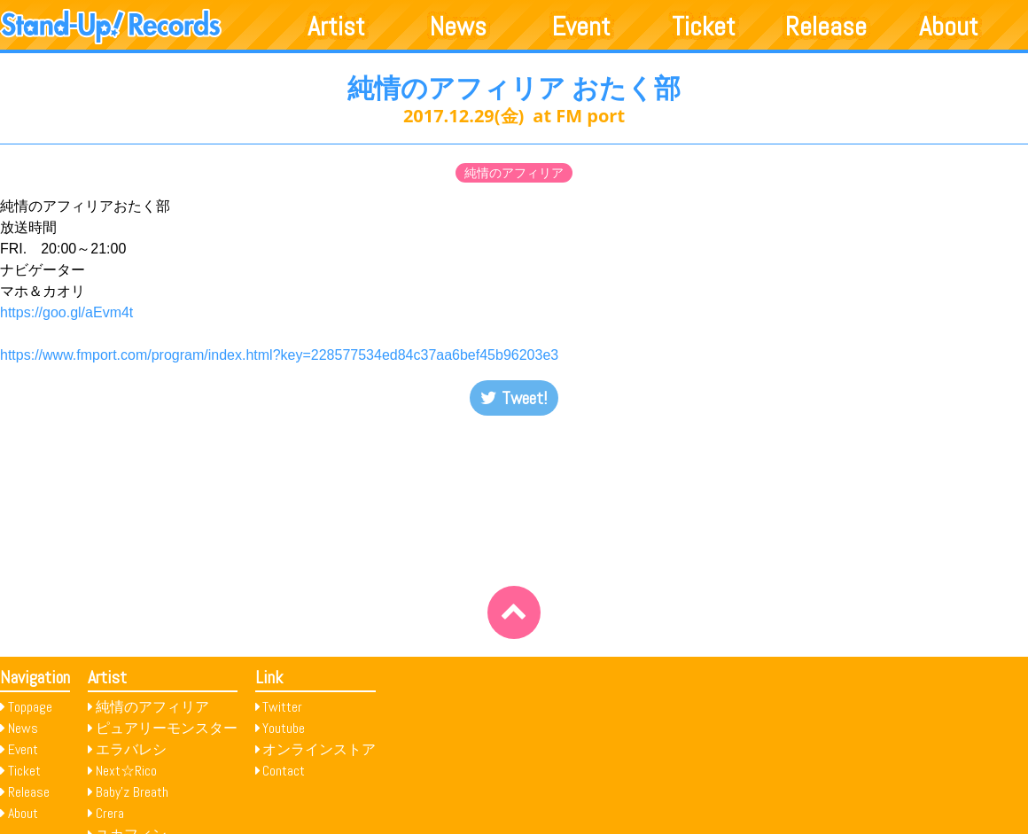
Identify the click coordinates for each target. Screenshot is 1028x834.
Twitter (282, 707)
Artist (336, 26)
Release (826, 26)
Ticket (704, 26)
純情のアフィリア (514, 173)
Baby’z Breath (132, 792)
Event (581, 26)
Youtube (283, 728)
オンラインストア (319, 749)
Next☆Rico (126, 770)
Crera (110, 813)
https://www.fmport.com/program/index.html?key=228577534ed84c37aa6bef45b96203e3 (279, 354)
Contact (283, 770)
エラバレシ (131, 749)
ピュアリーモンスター (167, 728)
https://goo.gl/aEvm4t (66, 312)
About (948, 26)
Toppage (30, 707)
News (458, 26)
